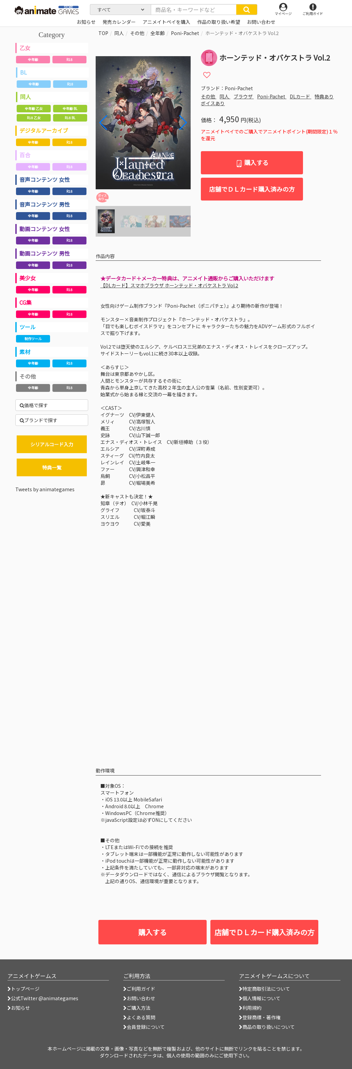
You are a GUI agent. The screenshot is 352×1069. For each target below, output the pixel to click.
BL (23, 72)
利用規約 (250, 1007)
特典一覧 (51, 467)
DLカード (300, 96)
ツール (27, 327)
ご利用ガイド (139, 988)
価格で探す (34, 405)
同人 (25, 97)
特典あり (324, 96)
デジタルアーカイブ (43, 130)
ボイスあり (213, 103)
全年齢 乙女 (34, 108)
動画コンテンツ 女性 (44, 229)
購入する (252, 162)
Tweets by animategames (45, 489)
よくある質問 (139, 1017)
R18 (69, 59)
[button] (182, 122)
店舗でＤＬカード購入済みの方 (252, 189)
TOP (103, 33)
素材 (24, 352)
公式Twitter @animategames (44, 998)
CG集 (25, 302)
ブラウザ (244, 96)
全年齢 (33, 59)
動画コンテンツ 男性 (44, 253)
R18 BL (70, 117)
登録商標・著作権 (260, 1017)
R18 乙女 (34, 117)
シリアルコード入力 (51, 444)
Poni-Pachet (185, 33)
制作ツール (33, 338)
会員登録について (144, 1026)
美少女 (27, 278)
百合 (24, 155)
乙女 (24, 48)
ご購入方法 (136, 1007)
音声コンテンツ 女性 (44, 179)
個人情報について (260, 998)
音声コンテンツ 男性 (44, 204)
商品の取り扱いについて (267, 1026)
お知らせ (18, 1007)
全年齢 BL (70, 108)
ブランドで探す (39, 420)
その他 (27, 376)
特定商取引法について (264, 988)
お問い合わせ (139, 998)
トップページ (23, 988)
